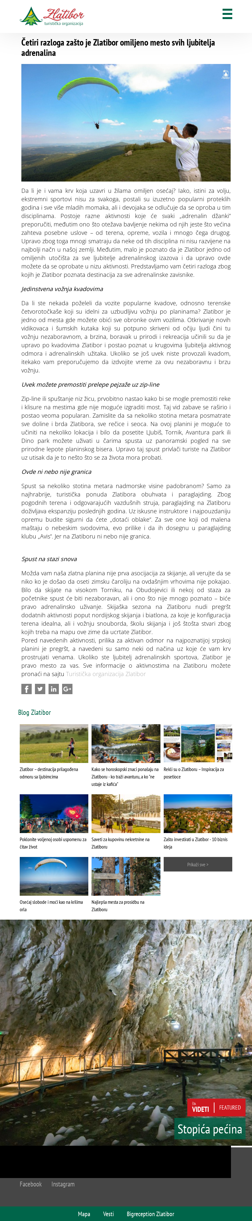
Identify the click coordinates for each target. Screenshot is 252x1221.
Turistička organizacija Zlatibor (106, 674)
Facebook (31, 1184)
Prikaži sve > (198, 864)
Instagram (63, 1184)
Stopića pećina (210, 1128)
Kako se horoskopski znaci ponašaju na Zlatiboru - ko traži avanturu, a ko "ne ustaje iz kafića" (125, 776)
